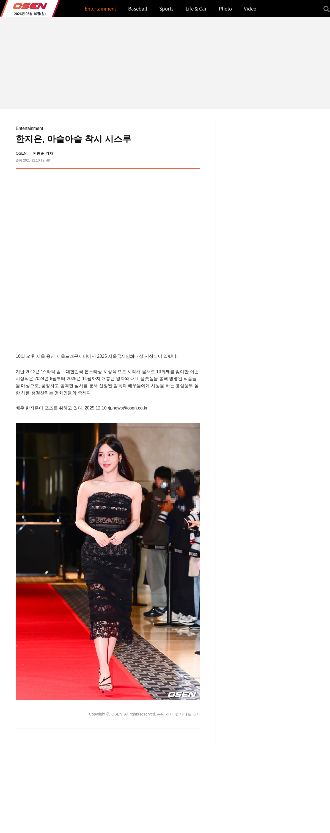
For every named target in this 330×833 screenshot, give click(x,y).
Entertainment (29, 128)
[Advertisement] (129, 260)
